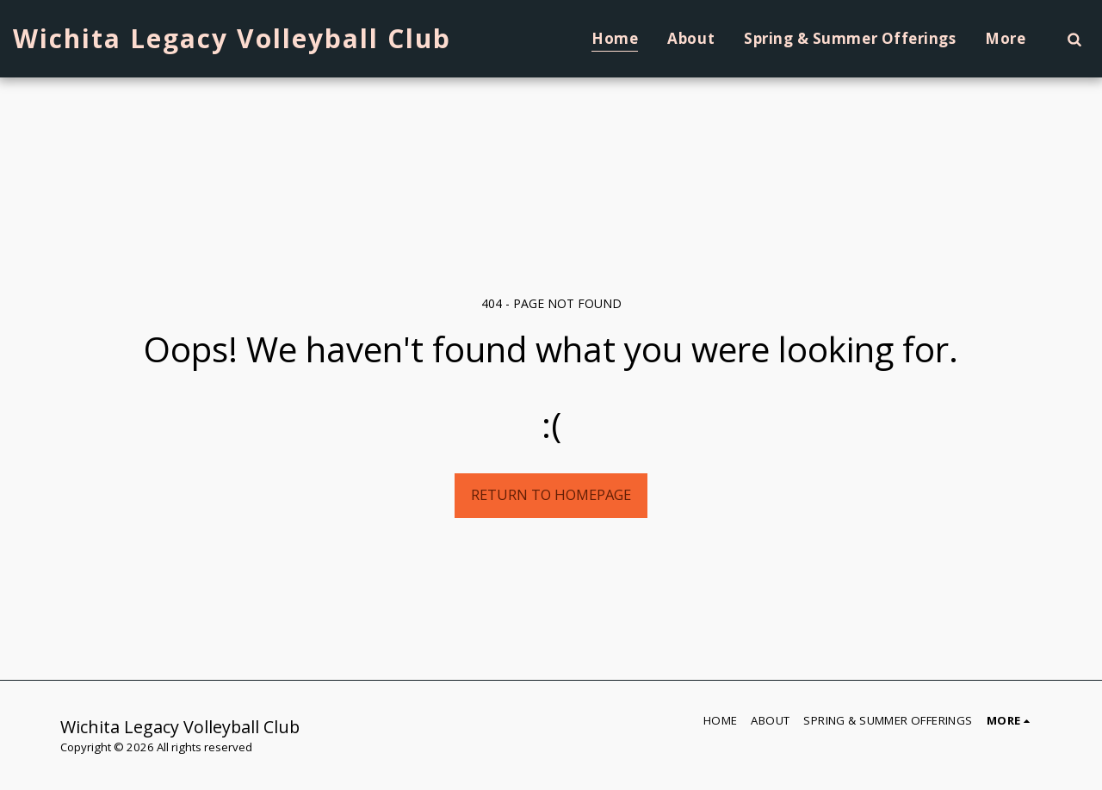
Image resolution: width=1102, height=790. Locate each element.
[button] (1074, 38)
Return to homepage (551, 494)
